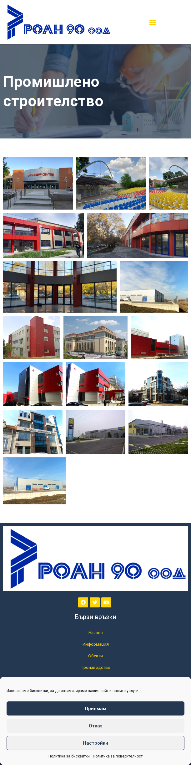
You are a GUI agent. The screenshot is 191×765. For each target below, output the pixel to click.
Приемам (95, 708)
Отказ (96, 726)
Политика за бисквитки (69, 756)
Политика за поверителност (118, 756)
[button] (153, 22)
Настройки (95, 743)
